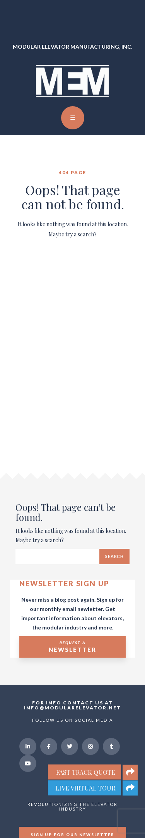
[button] (130, 788)
